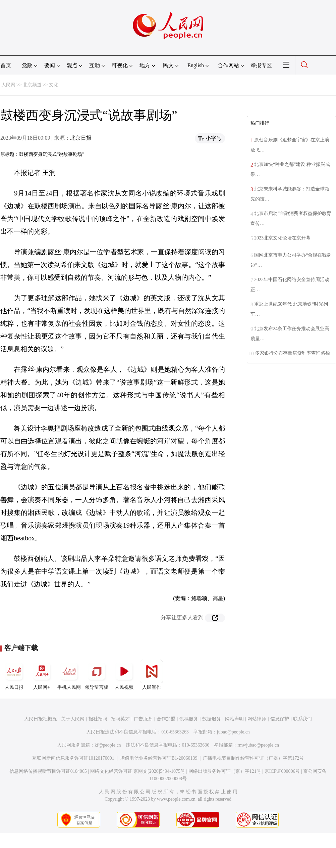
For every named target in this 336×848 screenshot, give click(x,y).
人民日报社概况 (40, 718)
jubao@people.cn (233, 731)
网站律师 (256, 718)
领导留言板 (96, 675)
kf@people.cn (108, 745)
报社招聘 (98, 718)
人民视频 (124, 675)
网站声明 (234, 718)
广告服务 (143, 718)
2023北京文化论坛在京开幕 (282, 237)
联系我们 (302, 718)
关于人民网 (73, 718)
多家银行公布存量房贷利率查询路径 (292, 353)
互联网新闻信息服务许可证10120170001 (73, 758)
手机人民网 (69, 675)
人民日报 (14, 675)
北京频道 (32, 84)
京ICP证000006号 (282, 771)
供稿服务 (188, 718)
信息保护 (279, 718)
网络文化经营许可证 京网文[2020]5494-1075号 (137, 771)
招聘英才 (120, 718)
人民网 (8, 84)
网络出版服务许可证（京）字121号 (224, 771)
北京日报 (81, 138)
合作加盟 (166, 718)
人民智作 (151, 675)
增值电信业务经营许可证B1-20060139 (159, 758)
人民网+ (41, 675)
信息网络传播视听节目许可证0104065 (48, 771)
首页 (5, 65)
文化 (53, 84)
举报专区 (261, 65)
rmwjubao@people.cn (258, 745)
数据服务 (211, 718)
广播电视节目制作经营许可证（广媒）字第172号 (253, 758)
